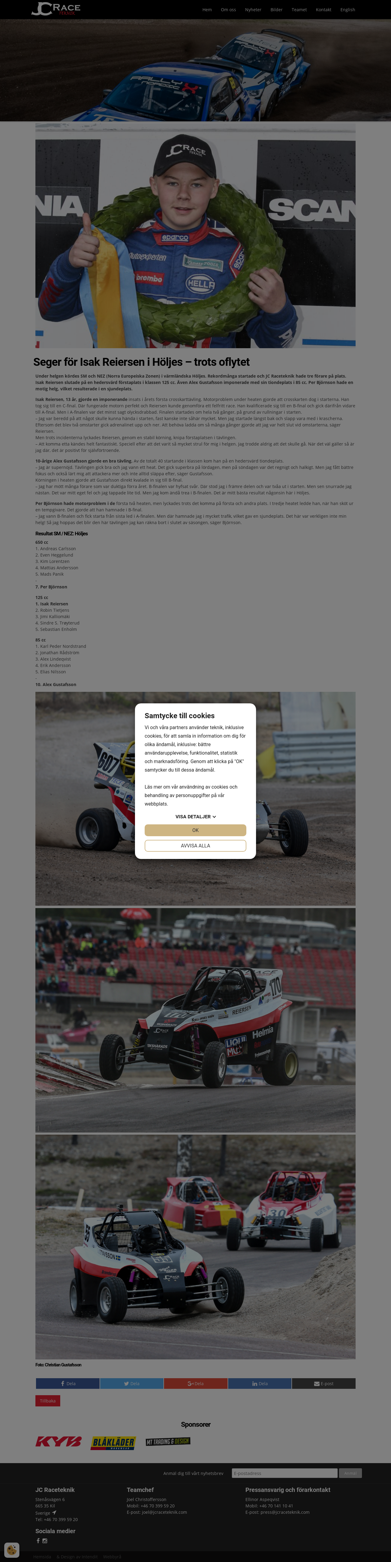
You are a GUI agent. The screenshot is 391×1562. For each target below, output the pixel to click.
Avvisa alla (195, 846)
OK (195, 830)
